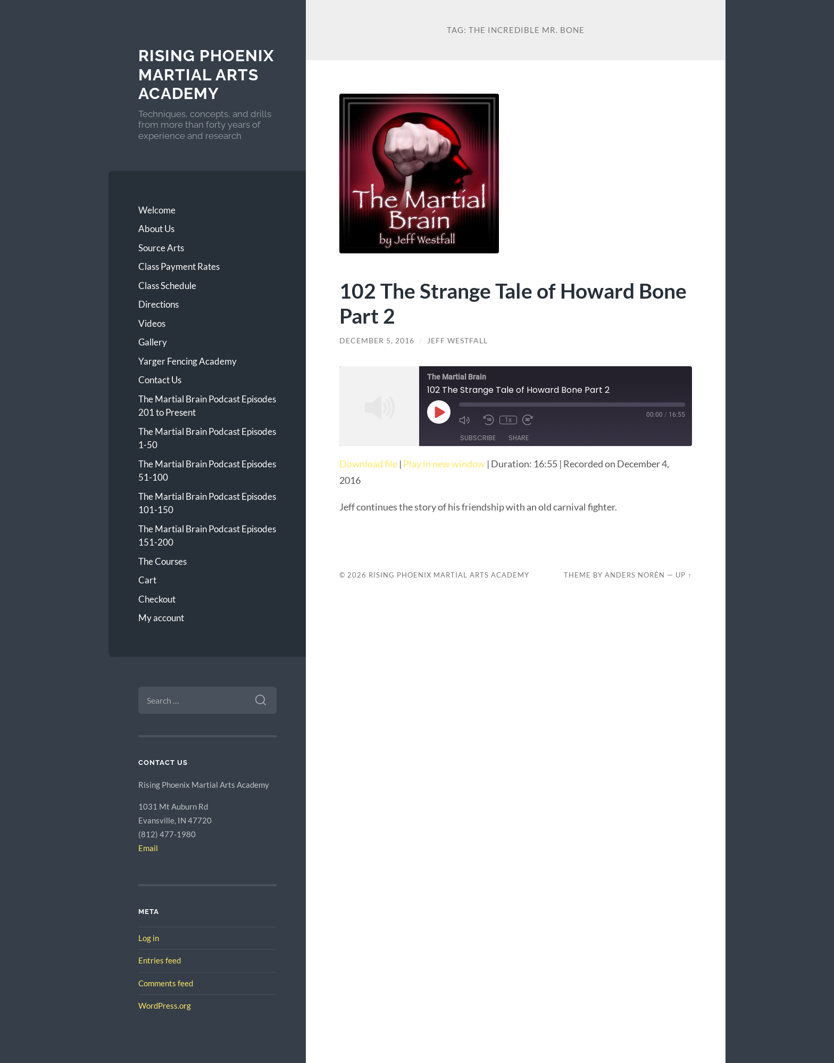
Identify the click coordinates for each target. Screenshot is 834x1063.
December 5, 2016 (376, 340)
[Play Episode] (439, 412)
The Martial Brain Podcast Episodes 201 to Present (207, 405)
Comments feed (165, 983)
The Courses (162, 561)
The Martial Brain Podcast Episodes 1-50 (207, 438)
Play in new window (444, 463)
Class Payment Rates (179, 266)
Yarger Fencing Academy (187, 361)
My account (161, 617)
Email (148, 848)
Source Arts (161, 247)
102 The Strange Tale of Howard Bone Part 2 (513, 303)
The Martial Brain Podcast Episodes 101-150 (207, 503)
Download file (368, 463)
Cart (147, 580)
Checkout (157, 599)
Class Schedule (167, 285)
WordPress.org (164, 1005)
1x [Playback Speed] (508, 420)
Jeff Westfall (457, 340)
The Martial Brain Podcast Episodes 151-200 (207, 535)
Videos (151, 323)
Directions (158, 304)
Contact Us (159, 379)
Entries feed (159, 960)
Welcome (157, 210)
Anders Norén (635, 575)
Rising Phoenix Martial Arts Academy (206, 74)
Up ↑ (683, 575)
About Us (156, 228)
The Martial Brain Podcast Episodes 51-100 (207, 470)
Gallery (152, 342)
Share (518, 437)
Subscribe (478, 437)
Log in (148, 938)
